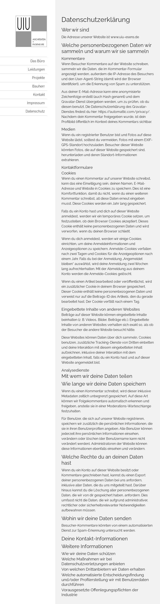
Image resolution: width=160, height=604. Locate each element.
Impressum (36, 103)
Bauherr (38, 86)
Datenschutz (35, 111)
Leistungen (36, 69)
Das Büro (37, 61)
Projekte (38, 78)
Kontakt (39, 95)
